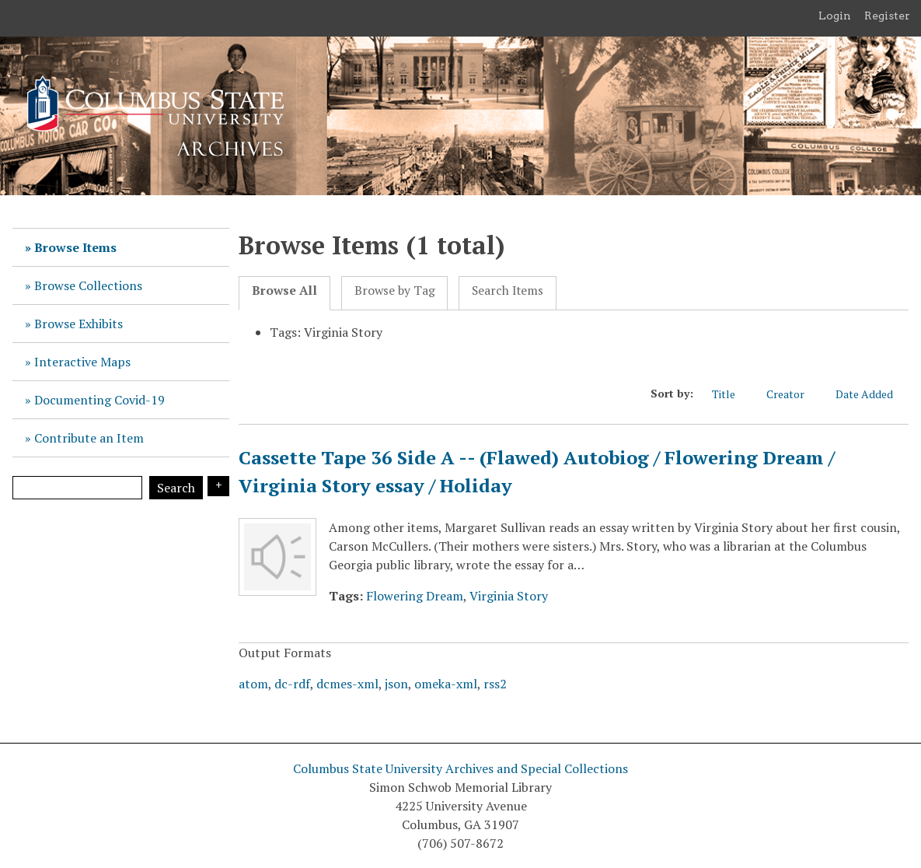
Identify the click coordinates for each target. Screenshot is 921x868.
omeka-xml (445, 683)
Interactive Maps (82, 361)
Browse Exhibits (78, 323)
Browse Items (75, 247)
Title (731, 393)
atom (253, 683)
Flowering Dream (414, 595)
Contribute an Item (89, 437)
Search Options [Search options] (218, 486)
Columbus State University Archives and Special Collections (460, 768)
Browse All (284, 290)
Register (887, 15)
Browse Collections (88, 285)
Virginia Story (508, 595)
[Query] (77, 487)
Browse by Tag (394, 290)
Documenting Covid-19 (99, 399)
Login (834, 15)
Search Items (507, 290)
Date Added (872, 393)
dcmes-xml (347, 683)
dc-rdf (292, 683)
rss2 (495, 683)
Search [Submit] (176, 487)
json (396, 683)
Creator (793, 393)
